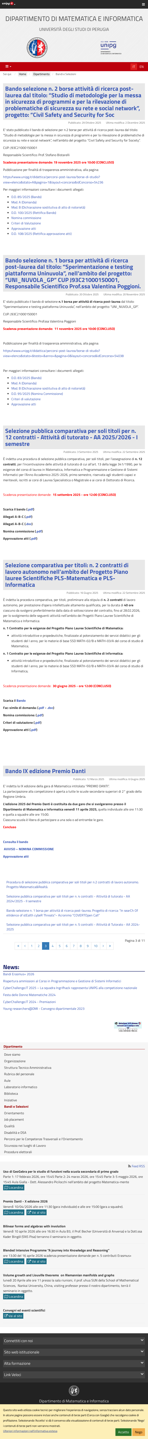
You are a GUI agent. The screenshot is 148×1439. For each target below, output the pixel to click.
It (134, 66)
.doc (29, 523)
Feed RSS (138, 1166)
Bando (21, 700)
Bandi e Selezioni (16, 1106)
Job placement (14, 1119)
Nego (138, 1432)
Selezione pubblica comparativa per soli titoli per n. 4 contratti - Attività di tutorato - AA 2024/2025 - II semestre (68, 898)
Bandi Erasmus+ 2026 (18, 974)
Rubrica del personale (19, 1073)
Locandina (13, 1187)
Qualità (9, 1126)
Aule (7, 1080)
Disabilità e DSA (15, 1132)
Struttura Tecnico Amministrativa (27, 1067)
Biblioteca (11, 1093)
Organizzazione (15, 1061)
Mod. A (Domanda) (23, 202)
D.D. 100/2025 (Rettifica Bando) (33, 212)
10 (95, 945)
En (142, 66)
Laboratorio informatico (20, 1086)
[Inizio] (18, 946)
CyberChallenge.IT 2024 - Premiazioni (29, 1001)
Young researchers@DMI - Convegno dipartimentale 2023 (44, 1008)
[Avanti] (103, 946)
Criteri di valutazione (26, 399)
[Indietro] (25, 946)
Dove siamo (12, 1054)
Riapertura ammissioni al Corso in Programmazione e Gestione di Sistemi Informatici (62, 981)
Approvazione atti (23, 228)
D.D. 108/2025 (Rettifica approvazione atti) (41, 233)
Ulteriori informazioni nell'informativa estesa (30, 1431)
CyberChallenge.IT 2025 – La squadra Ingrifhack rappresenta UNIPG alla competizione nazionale (70, 987)
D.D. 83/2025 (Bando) (26, 377)
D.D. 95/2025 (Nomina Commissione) (37, 393)
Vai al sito (36, 1212)
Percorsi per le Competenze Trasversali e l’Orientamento (43, 1138)
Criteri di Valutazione (26, 223)
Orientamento (14, 1113)
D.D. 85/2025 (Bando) (26, 196)
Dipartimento (13, 1046)
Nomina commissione (26, 217)
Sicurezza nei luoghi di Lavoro (25, 1145)
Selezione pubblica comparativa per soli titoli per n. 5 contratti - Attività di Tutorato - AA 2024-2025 (73, 927)
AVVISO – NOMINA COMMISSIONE (28, 848)
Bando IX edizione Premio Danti (45, 770)
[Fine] (110, 946)
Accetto (123, 1432)
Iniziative (10, 1100)
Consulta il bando (15, 841)
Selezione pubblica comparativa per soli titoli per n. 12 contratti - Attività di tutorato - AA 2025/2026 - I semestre (71, 437)
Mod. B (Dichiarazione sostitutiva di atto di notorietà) (48, 207)
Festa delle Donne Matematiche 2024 (29, 994)
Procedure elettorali (18, 1151)
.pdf (30, 509)
